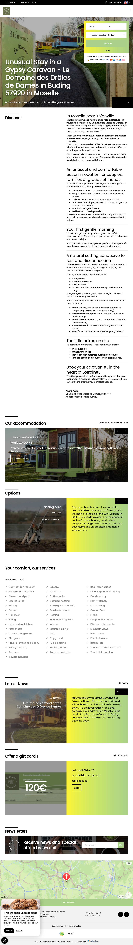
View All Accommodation (113, 422)
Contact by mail (91, 915)
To (110, 26)
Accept (9, 930)
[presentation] (117, 102)
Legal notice (57, 926)
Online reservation (50, 519)
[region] (20, 917)
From (91, 26)
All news (123, 683)
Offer (76, 788)
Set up (19, 930)
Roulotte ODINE (21, 443)
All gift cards (120, 755)
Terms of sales (74, 926)
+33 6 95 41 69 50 (91, 913)
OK (120, 845)
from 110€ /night (21, 458)
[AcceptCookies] (4, 940)
